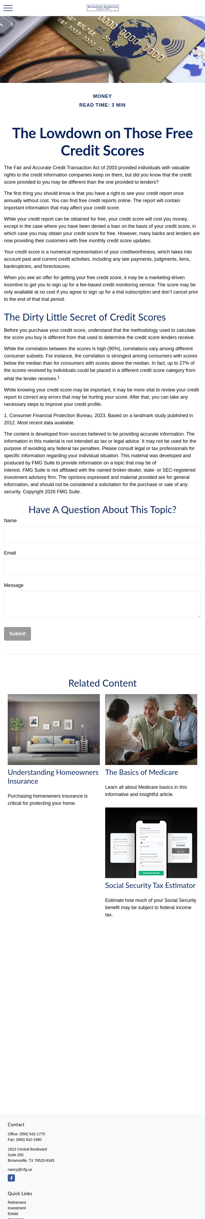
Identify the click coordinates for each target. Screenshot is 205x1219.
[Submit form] (17, 634)
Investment (17, 1208)
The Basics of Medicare (141, 772)
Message (13, 585)
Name (10, 520)
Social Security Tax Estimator (150, 885)
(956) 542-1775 (32, 1134)
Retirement (17, 1202)
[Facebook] (11, 1178)
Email (10, 553)
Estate (13, 1214)
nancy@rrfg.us (20, 1169)
